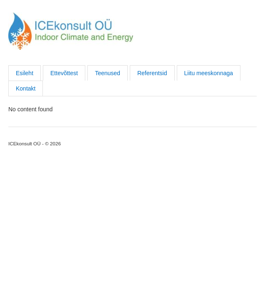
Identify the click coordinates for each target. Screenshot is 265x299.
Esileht (24, 73)
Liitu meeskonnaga (208, 73)
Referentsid (152, 73)
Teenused (107, 73)
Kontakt (25, 88)
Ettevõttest (64, 73)
